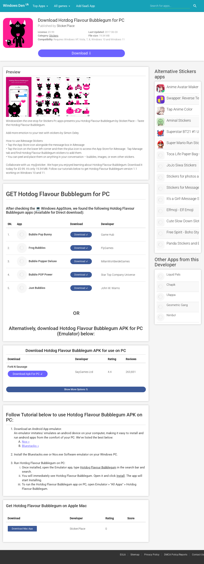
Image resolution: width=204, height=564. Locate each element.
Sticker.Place (66, 26)
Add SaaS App (85, 6)
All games (62, 6)
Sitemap (134, 554)
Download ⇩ (81, 53)
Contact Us (198, 554)
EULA (123, 554)
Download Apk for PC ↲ (28, 373)
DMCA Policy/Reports (175, 554)
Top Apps (40, 6)
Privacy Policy (151, 554)
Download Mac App (22, 528)
